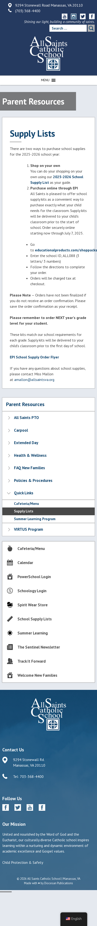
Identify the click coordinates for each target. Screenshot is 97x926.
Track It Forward (31, 661)
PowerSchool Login (34, 576)
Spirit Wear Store (32, 604)
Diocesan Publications (58, 883)
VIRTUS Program (28, 529)
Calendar (25, 562)
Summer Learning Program (34, 519)
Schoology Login (31, 590)
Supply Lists (23, 511)
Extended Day (26, 442)
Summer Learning (32, 633)
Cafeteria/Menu (26, 503)
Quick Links (23, 493)
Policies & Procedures (33, 480)
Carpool (21, 430)
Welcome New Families (37, 675)
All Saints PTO (26, 417)
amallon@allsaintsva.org (34, 379)
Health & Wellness (30, 455)
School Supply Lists (34, 619)
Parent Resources (25, 404)
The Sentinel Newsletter (38, 647)
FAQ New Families (29, 467)
